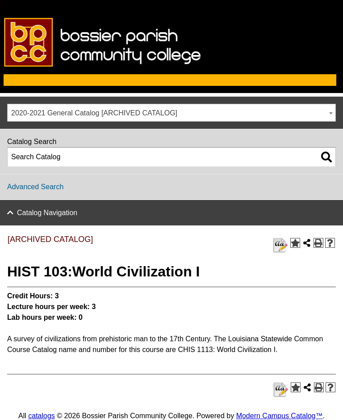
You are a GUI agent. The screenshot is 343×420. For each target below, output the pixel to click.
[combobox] (171, 113)
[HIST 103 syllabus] (280, 245)
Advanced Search (35, 187)
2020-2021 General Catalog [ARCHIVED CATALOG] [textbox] (94, 113)
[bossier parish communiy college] (171, 70)
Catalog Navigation (47, 212)
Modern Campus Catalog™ (279, 416)
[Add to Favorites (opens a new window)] (295, 243)
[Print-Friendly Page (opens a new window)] (318, 243)
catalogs (41, 416)
